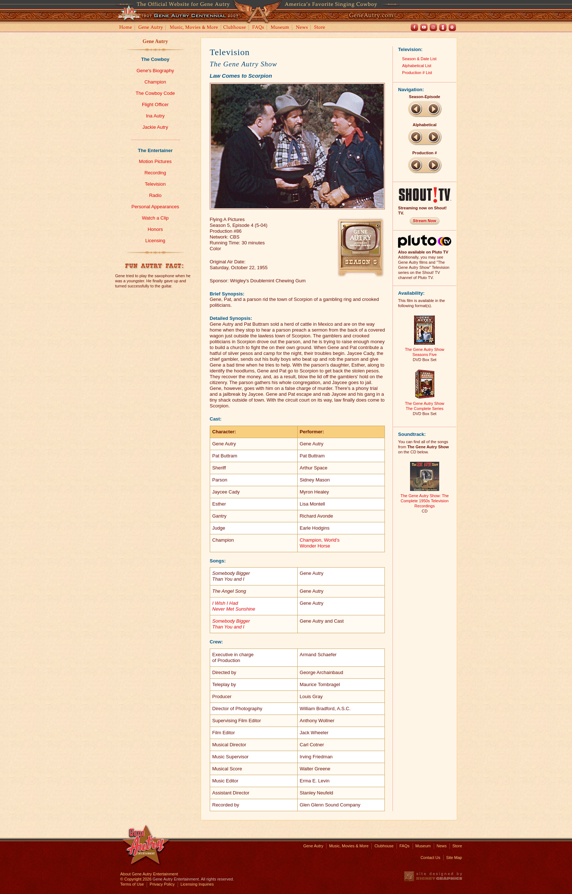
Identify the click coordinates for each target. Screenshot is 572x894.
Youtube (424, 27)
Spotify (452, 27)
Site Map (454, 857)
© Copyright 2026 (136, 879)
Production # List (417, 72)
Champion (155, 82)
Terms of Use (132, 884)
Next (433, 108)
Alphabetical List (416, 65)
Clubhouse (235, 27)
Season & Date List (419, 59)
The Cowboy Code (155, 93)
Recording (155, 172)
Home (125, 27)
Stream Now (424, 220)
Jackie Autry (155, 127)
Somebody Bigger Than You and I (231, 624)
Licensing (155, 240)
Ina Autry (155, 116)
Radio (155, 195)
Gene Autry (151, 27)
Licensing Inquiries (197, 884)
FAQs (258, 27)
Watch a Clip (155, 218)
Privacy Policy (162, 884)
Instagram (433, 27)
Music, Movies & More (348, 846)
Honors (155, 229)
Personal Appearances (155, 206)
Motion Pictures (155, 161)
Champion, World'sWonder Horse (320, 543)
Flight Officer (155, 104)
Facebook (414, 27)
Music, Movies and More (194, 27)
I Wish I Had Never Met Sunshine (233, 606)
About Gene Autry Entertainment (149, 874)
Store (321, 27)
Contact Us (430, 857)
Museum (280, 27)
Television (155, 184)
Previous (415, 108)
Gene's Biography (155, 70)
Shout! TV (443, 27)
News (302, 27)
